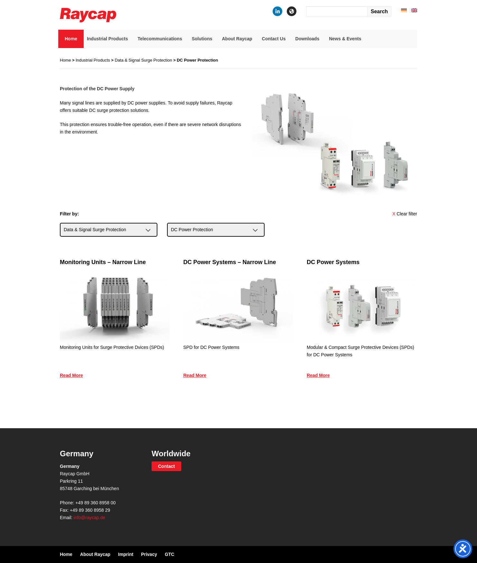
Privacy (149, 554)
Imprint (125, 554)
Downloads (307, 38)
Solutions (202, 38)
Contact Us (274, 38)
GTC (169, 554)
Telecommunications (159, 38)
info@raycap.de (89, 517)
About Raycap (237, 38)
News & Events (345, 38)
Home (71, 38)
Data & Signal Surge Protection (143, 60)
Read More (71, 375)
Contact (166, 466)
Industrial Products (107, 38)
